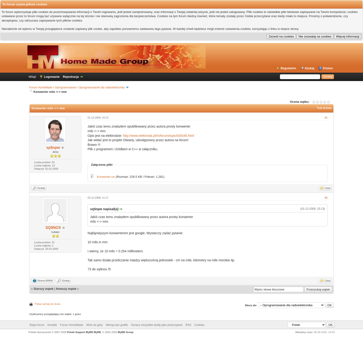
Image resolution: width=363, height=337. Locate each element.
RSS (188, 325)
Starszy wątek (43, 288)
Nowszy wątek (66, 288)
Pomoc (328, 68)
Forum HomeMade (40, 87)
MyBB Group (125, 332)
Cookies (199, 325)
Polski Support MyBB (80, 332)
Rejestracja (71, 76)
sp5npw (53, 148)
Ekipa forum (37, 325)
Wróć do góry (94, 325)
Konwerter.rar (106, 176)
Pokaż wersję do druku (47, 304)
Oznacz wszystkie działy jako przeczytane (156, 325)
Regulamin (288, 68)
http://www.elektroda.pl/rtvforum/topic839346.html (158, 135)
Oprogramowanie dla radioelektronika (102, 87)
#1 (326, 117)
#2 (326, 197)
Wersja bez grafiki (117, 325)
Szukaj (309, 68)
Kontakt (52, 325)
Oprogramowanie (65, 87)
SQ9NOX (53, 228)
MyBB (97, 332)
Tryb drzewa (324, 107)
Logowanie (52, 76)
